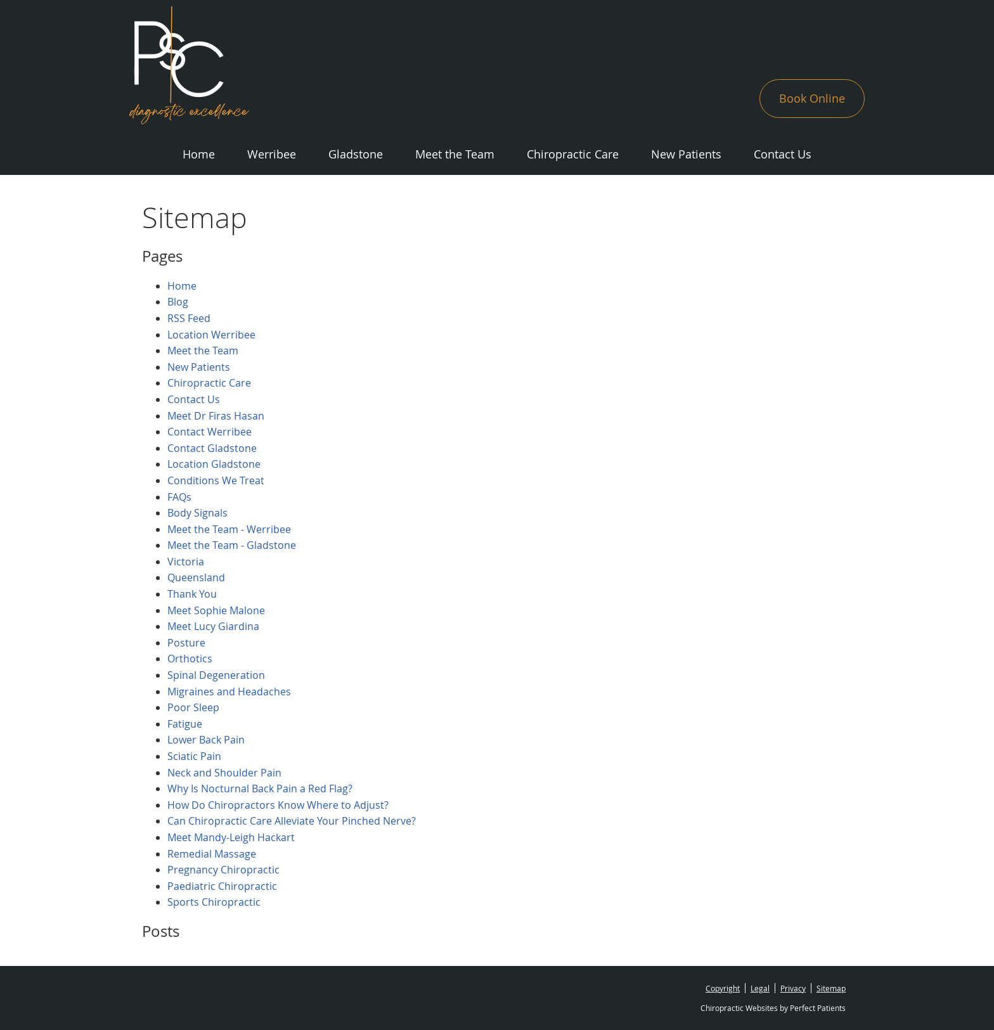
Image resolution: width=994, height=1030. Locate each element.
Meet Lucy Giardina (213, 626)
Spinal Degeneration (216, 675)
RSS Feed (188, 318)
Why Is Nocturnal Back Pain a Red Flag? (259, 788)
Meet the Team (454, 154)
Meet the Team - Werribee (229, 529)
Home (199, 154)
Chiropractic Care (573, 154)
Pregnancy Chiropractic (223, 870)
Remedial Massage (211, 854)
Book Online (812, 98)
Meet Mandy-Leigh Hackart (231, 837)
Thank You (192, 594)
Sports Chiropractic (214, 902)
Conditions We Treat (215, 480)
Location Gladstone (214, 464)
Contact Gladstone (212, 448)
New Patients (686, 154)
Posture (186, 643)
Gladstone (355, 154)
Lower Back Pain (206, 740)
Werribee (271, 154)
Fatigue (184, 724)
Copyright (723, 988)
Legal (760, 988)
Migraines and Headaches (229, 691)
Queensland (196, 577)
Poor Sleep (193, 707)
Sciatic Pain (194, 756)
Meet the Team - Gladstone (231, 545)
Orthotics (189, 659)
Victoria (185, 562)
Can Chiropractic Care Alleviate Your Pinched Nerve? (291, 821)
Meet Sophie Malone (216, 610)
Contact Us (782, 154)
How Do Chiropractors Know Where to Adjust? (278, 805)
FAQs (179, 497)
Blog (177, 302)
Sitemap (831, 988)
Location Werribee (211, 335)
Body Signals (197, 513)
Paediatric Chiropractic (222, 886)
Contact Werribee (209, 432)
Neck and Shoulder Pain (224, 773)
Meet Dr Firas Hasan (215, 416)
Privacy (793, 988)
